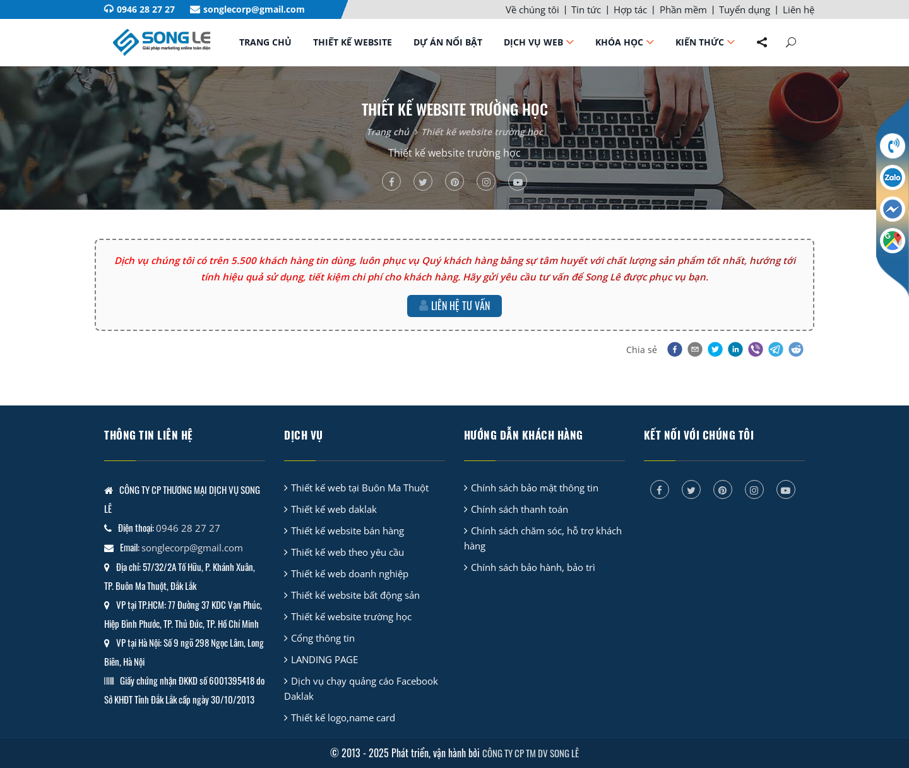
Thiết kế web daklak (334, 509)
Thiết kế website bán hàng (347, 530)
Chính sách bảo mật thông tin (534, 487)
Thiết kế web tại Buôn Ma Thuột (360, 487)
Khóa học (619, 42)
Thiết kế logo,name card (343, 717)
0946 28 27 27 (146, 9)
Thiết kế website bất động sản (355, 595)
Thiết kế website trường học (482, 132)
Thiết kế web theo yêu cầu (347, 552)
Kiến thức (699, 42)
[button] (673, 349)
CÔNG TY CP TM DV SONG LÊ (530, 753)
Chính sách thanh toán (519, 509)
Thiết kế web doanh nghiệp (349, 573)
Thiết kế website (352, 42)
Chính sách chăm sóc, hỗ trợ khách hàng (543, 538)
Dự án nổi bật (447, 42)
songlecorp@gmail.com (254, 9)
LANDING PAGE (324, 659)
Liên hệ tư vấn (454, 305)
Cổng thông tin (323, 638)
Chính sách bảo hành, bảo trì (533, 567)
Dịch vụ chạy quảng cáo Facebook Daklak (361, 688)
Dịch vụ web (533, 42)
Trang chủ (265, 42)
